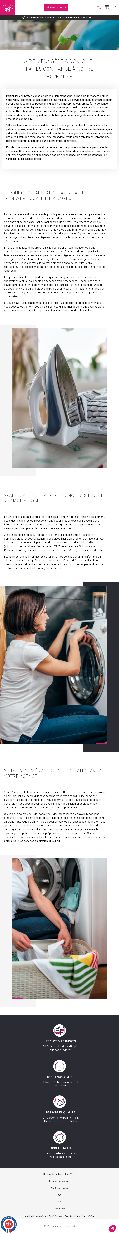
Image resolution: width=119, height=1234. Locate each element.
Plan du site (59, 1208)
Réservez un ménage (56, 7)
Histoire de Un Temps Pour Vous (59, 1174)
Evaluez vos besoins (59, 1181)
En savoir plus (86, 17)
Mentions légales (59, 1188)
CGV (59, 1194)
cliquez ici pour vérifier (83, 1216)
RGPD (59, 1201)
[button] (112, 1228)
